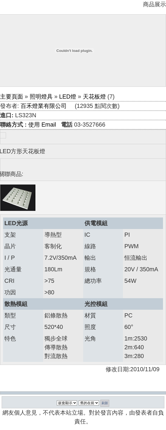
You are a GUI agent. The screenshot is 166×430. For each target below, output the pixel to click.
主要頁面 (11, 96)
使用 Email (42, 124)
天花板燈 (94, 96)
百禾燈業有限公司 (44, 106)
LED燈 (67, 96)
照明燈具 (41, 96)
